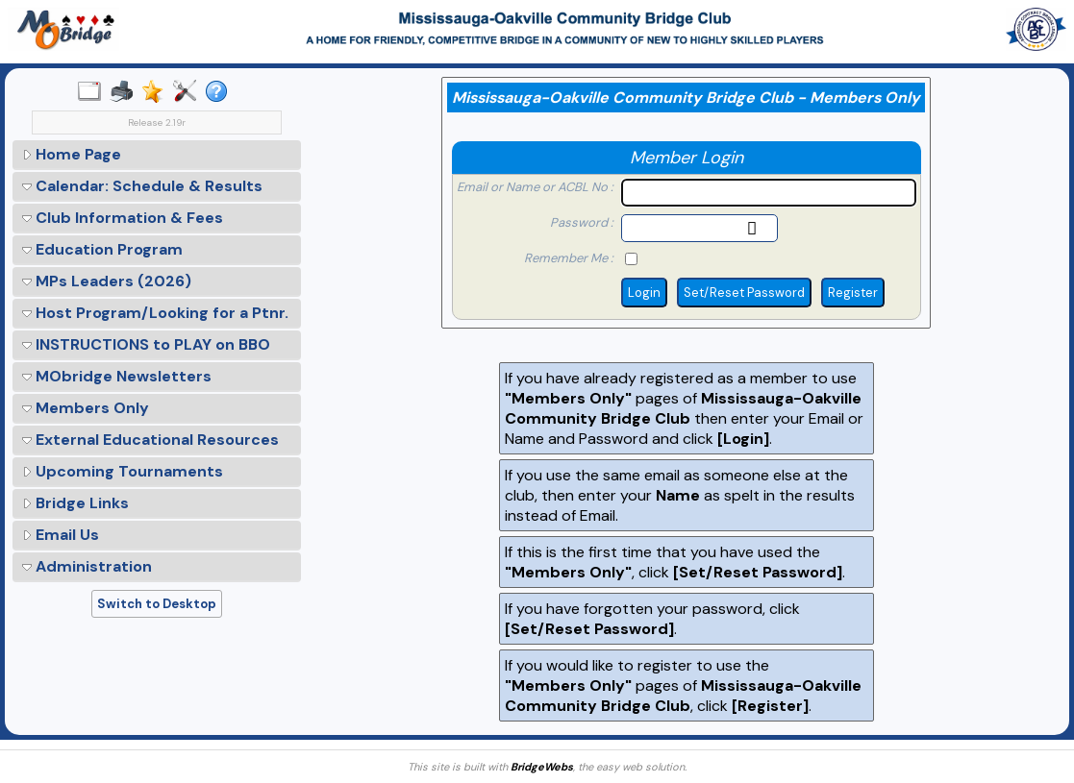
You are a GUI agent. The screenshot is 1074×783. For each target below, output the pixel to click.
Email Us (60, 535)
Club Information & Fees (122, 218)
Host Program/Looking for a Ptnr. (155, 313)
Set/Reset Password (744, 292)
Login (644, 292)
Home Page (71, 154)
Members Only (85, 408)
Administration (87, 566)
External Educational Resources (150, 439)
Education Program (102, 249)
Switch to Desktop (156, 604)
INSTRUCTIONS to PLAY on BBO (146, 344)
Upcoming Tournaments (122, 471)
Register (853, 292)
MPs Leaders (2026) (106, 281)
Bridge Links (75, 503)
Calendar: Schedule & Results (142, 186)
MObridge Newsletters (117, 376)
